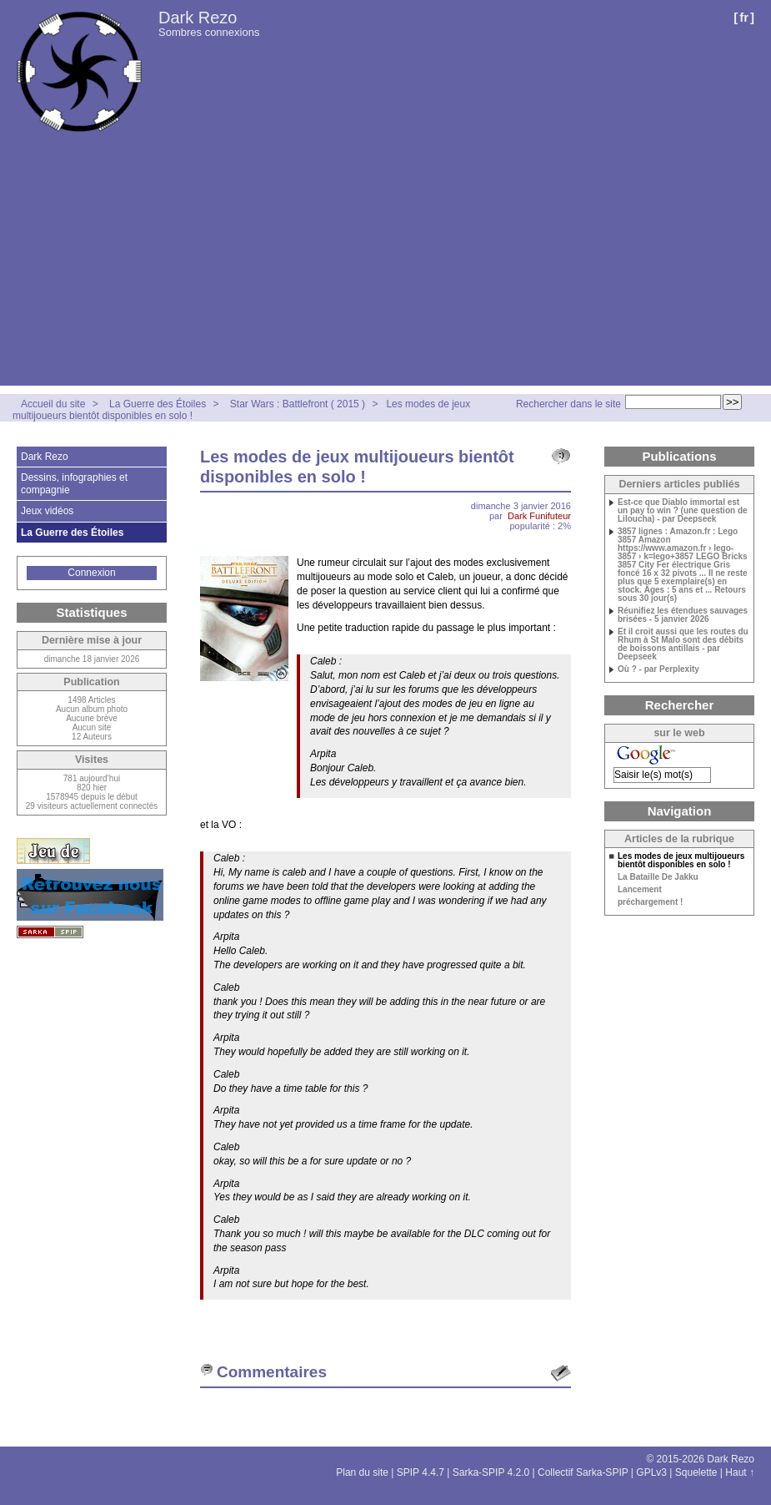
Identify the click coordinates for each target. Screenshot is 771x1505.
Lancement (640, 890)
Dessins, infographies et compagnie (74, 483)
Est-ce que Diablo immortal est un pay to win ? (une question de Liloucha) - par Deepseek (683, 510)
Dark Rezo (197, 17)
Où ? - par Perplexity (658, 669)
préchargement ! (650, 902)
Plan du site (362, 1472)
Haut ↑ (739, 1472)
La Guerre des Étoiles (157, 404)
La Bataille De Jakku (658, 877)
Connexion (91, 572)
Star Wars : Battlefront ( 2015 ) (297, 404)
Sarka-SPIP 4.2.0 (491, 1472)
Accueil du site (53, 404)
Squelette (696, 1472)
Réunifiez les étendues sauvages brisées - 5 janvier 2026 (683, 615)
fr (743, 17)
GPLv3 (651, 1472)
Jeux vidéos (47, 511)
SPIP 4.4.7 (420, 1472)
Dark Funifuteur (539, 516)
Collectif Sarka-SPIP (583, 1472)
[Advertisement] (385, 269)
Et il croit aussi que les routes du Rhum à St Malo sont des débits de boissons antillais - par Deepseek (683, 644)
